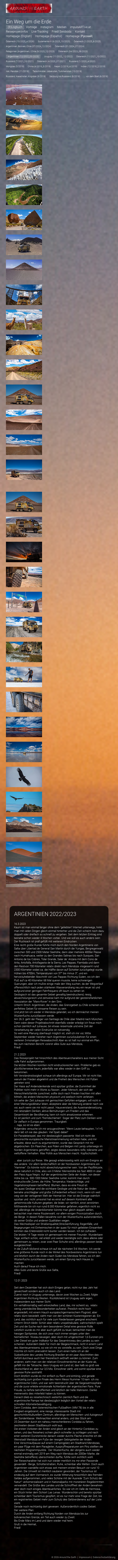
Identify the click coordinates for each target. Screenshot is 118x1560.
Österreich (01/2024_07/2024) (69, 45)
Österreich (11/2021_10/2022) (91, 56)
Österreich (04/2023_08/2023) (73, 50)
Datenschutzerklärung (104, 1556)
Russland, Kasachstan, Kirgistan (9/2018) (26, 75)
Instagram (46, 26)
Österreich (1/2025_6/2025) (87, 40)
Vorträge (31, 26)
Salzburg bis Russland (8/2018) (64, 75)
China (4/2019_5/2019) (39, 65)
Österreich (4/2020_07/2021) (51, 60)
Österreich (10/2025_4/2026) (20, 40)
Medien (61, 26)
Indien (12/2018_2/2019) (93, 65)
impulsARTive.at (80, 26)
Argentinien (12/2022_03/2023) (23, 56)
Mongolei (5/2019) (15, 65)
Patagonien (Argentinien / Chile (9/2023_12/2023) (30, 50)
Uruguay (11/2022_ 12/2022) (58, 56)
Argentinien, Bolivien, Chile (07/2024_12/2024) (28, 45)
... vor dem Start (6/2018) (96, 75)
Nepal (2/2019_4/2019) (65, 65)
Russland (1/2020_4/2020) (82, 60)
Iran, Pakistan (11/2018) (17, 70)
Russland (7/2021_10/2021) (20, 60)
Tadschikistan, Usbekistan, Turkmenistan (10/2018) (57, 70)
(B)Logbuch (15, 26)
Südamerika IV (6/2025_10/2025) (54, 40)
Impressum (85, 1556)
